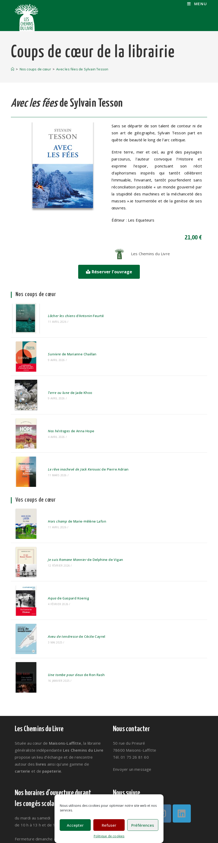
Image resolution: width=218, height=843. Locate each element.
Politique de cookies (109, 836)
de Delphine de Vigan (79, 523)
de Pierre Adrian (82, 444)
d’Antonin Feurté (70, 313)
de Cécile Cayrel (70, 589)
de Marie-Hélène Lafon (71, 490)
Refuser (109, 825)
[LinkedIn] (182, 758)
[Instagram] (162, 758)
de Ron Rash (70, 622)
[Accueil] (12, 69)
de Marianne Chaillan (66, 345)
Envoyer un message (132, 713)
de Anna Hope (65, 411)
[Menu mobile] (197, 4)
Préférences (142, 825)
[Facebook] (142, 758)
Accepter (75, 825)
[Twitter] (123, 758)
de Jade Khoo (64, 378)
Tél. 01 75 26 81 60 (131, 701)
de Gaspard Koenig (62, 556)
